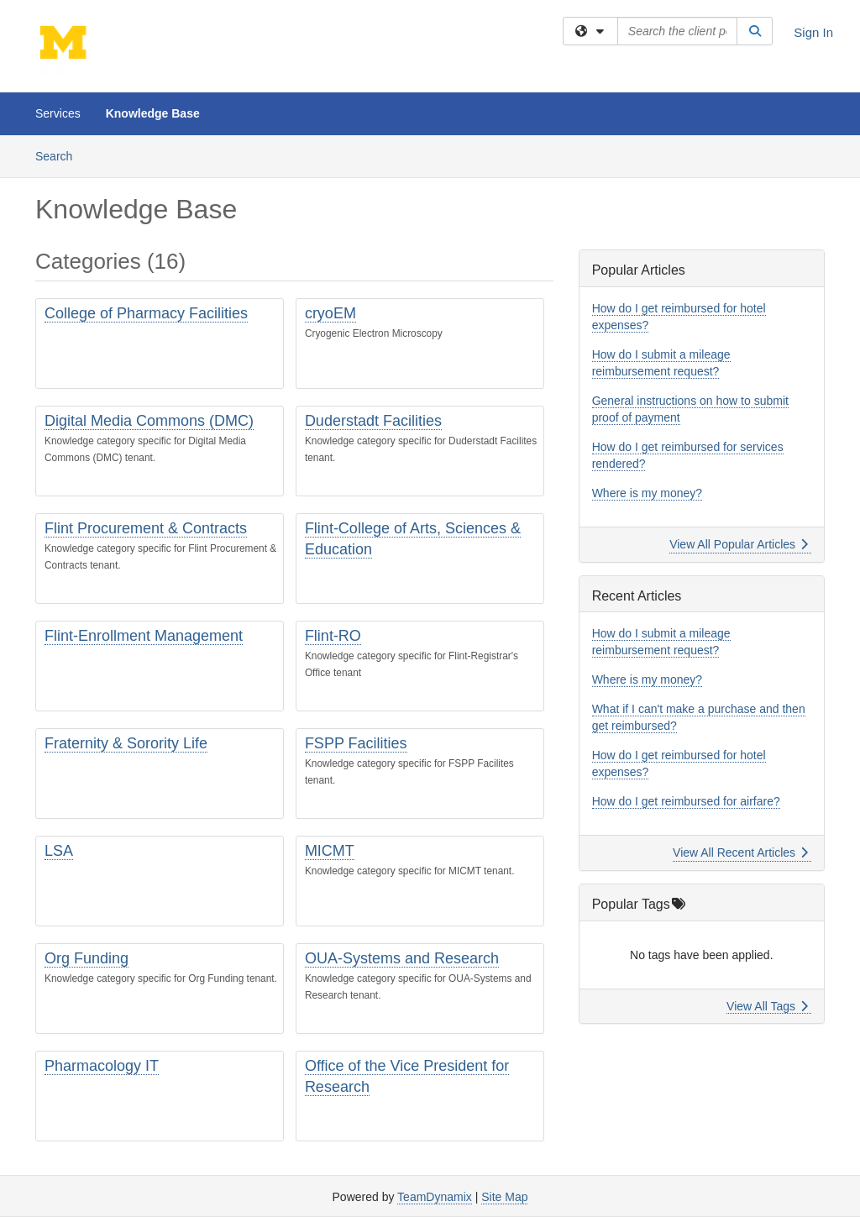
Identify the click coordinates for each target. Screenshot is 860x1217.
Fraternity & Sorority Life (126, 743)
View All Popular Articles (738, 544)
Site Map (504, 1197)
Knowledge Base (153, 113)
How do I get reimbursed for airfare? (686, 801)
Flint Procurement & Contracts (146, 528)
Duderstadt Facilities (373, 420)
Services (58, 113)
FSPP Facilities (356, 743)
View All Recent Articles (740, 852)
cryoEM (330, 313)
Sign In (813, 32)
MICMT (329, 850)
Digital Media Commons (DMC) (149, 420)
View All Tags (767, 1006)
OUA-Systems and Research (402, 958)
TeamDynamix (434, 1197)
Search (60, 155)
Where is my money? (647, 493)
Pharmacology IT (102, 1065)
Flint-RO (333, 635)
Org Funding (86, 958)
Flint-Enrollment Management (144, 635)
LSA (59, 850)
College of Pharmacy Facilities (146, 313)
